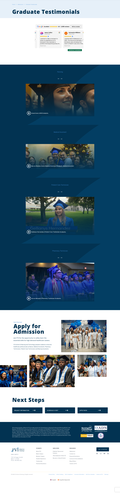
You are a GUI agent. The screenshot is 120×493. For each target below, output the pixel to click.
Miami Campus (39, 463)
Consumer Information (79, 483)
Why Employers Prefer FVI (59, 465)
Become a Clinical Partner (59, 467)
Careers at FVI (73, 472)
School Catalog (59, 483)
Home (13, 13)
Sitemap (106, 483)
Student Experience (41, 468)
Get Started (102, 458)
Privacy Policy (52, 483)
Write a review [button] (76, 36)
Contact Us (72, 463)
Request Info (104, 1)
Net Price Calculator (90, 483)
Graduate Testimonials (31, 13)
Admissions (20, 13)
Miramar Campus (40, 465)
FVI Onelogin (96, 1)
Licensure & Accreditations (76, 468)
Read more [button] (40, 55)
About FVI (38, 460)
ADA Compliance (69, 483)
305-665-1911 (18, 469)
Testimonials (39, 470)
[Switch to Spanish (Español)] (64, 489)
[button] (83, 48)
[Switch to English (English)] (53, 489)
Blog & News (73, 470)
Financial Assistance (41, 472)
